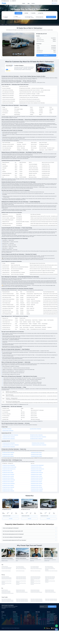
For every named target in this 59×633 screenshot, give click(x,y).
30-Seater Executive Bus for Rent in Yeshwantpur (38, 436)
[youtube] (47, 623)
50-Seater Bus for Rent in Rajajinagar (8, 452)
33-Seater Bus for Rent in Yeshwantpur (36, 438)
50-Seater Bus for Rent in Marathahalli (8, 483)
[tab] (18, 13)
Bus (6, 24)
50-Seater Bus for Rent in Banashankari (8, 465)
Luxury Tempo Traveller (27, 615)
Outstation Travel (15, 619)
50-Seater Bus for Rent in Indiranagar (8, 474)
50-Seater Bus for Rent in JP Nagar (36, 476)
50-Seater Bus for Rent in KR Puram (36, 479)
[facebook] (50, 623)
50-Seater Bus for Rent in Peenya (36, 452)
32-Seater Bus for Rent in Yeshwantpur (8, 438)
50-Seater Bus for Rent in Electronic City (8, 468)
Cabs (2, 613)
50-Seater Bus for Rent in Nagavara (8, 456)
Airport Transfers (15, 615)
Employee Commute (15, 616)
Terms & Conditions (38, 619)
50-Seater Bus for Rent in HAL (7, 470)
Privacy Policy (37, 620)
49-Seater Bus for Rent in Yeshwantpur (8, 446)
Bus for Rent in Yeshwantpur (6, 428)
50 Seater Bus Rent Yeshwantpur (14, 24)
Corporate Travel (15, 613)
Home (3, 24)
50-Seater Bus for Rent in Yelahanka (36, 490)
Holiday (14, 622)
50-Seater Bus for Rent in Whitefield (8, 490)
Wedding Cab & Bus (15, 620)
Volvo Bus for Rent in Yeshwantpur (7, 430)
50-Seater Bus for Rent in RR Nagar (36, 487)
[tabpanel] (29, 17)
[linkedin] (52, 623)
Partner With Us (38, 623)
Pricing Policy (37, 622)
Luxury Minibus (26, 616)
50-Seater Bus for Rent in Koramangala (8, 479)
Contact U (37, 615)
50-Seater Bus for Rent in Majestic (36, 456)
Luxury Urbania (26, 619)
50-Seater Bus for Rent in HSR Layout (37, 472)
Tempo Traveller (4, 615)
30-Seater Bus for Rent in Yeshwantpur (8, 436)
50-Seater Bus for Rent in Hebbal (36, 454)
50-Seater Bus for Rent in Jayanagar (8, 476)
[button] (7, 17)
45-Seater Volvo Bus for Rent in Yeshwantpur (39, 444)
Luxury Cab (25, 613)
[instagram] (53, 623)
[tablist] (29, 13)
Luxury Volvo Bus (26, 620)
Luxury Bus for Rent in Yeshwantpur (35, 428)
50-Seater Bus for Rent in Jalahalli (7, 454)
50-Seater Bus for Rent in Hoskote (7, 472)
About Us (37, 613)
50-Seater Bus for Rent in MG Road (36, 483)
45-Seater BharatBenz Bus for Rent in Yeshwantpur (10, 444)
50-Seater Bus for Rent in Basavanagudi (37, 465)
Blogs (28, 3)
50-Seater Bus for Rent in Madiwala (8, 481)
